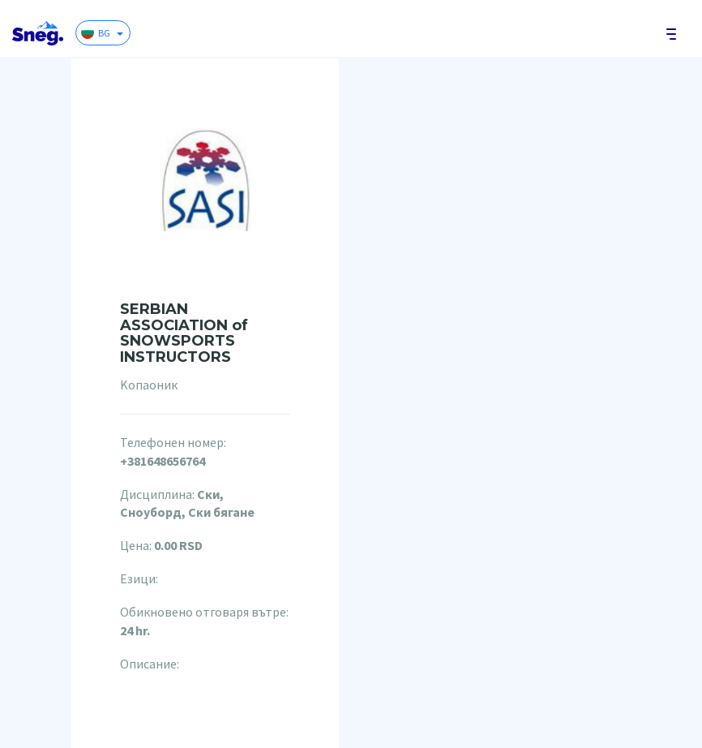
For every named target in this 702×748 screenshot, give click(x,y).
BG (102, 32)
